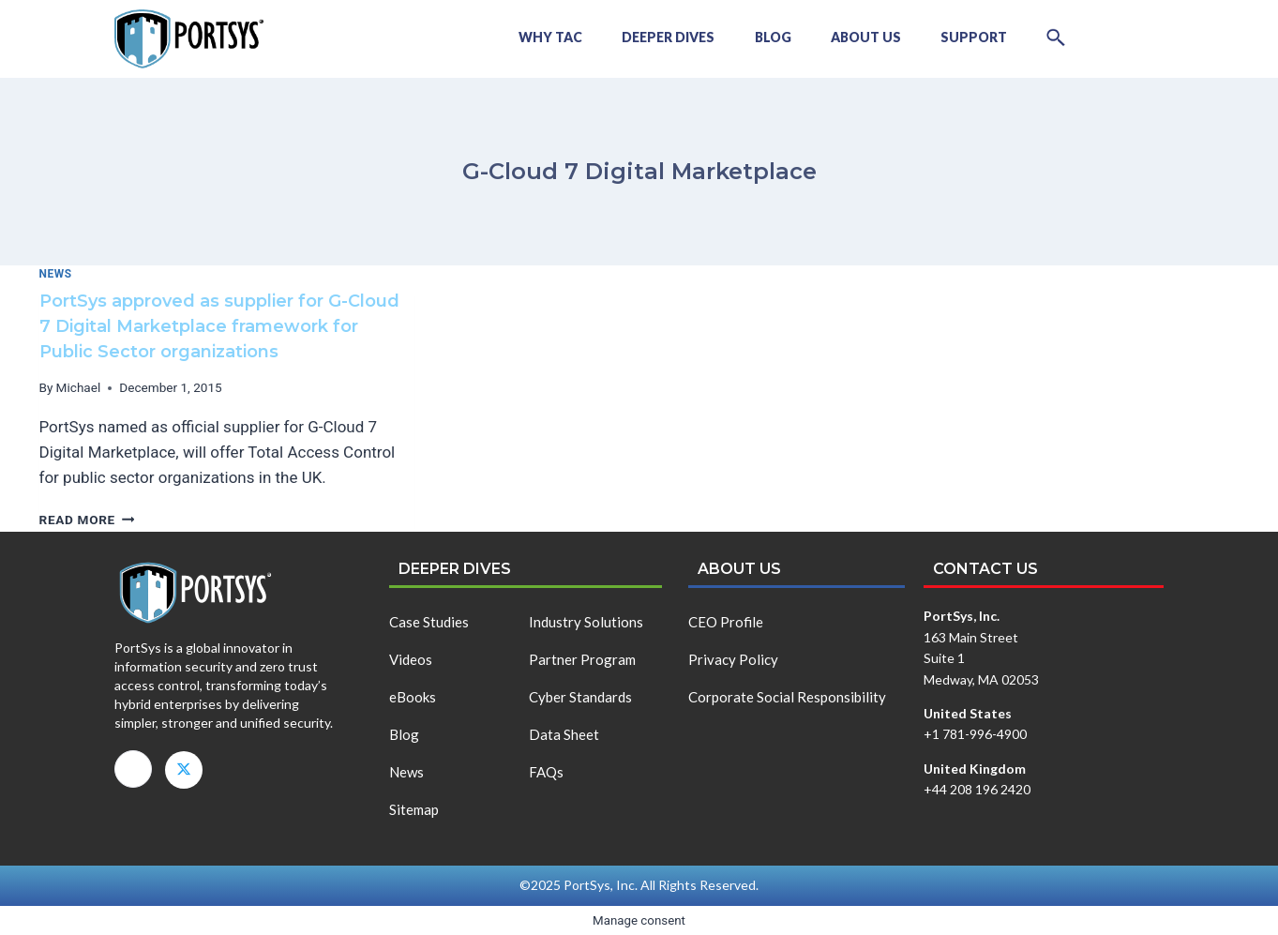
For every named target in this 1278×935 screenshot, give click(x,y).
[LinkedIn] (133, 769)
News (55, 273)
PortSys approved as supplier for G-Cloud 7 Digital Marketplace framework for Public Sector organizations (219, 326)
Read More (87, 519)
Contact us (985, 569)
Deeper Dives (636, 37)
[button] (1053, 37)
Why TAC (511, 37)
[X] (184, 770)
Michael (78, 387)
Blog (747, 37)
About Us (848, 37)
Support (963, 37)
